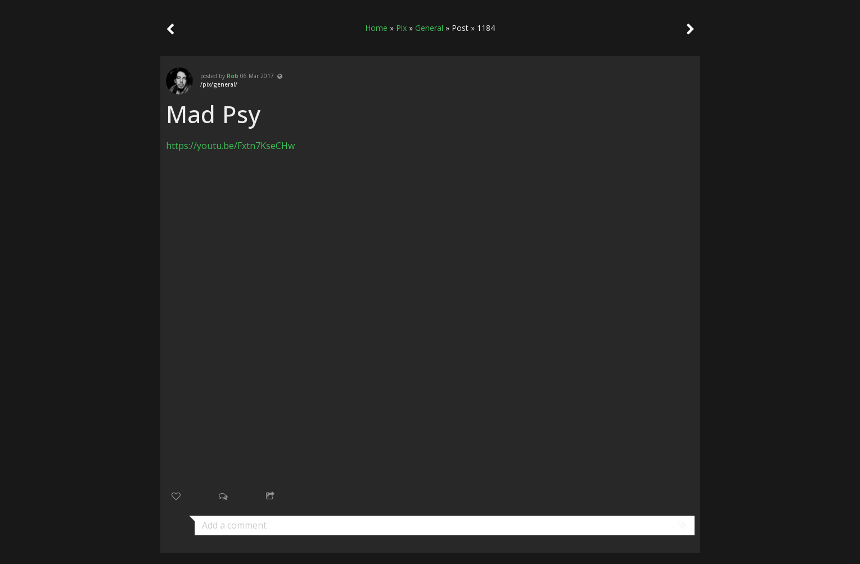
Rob (232, 76)
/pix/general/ (218, 84)
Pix (401, 27)
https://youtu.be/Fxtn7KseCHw (230, 145)
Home (376, 27)
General (429, 27)
